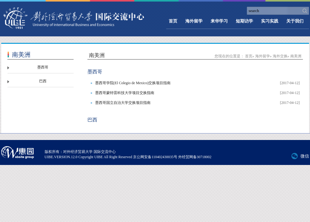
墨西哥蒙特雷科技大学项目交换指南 (124, 93)
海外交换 (280, 56)
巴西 (42, 81)
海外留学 (194, 21)
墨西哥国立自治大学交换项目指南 (123, 103)
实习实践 (269, 21)
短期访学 (244, 21)
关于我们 (295, 21)
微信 (304, 156)
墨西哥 (42, 67)
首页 (173, 21)
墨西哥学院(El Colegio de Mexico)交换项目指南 (133, 83)
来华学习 (219, 21)
